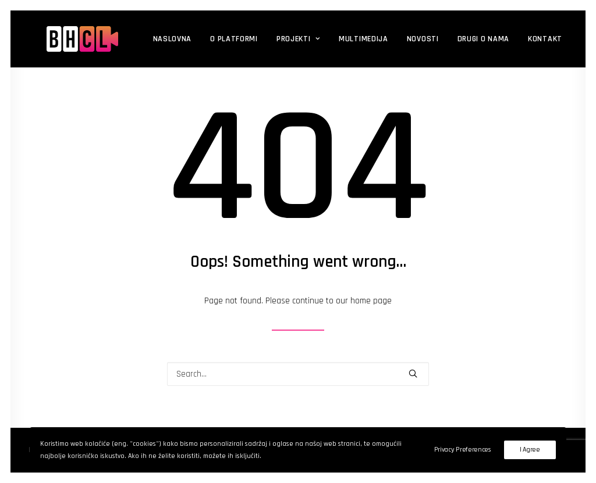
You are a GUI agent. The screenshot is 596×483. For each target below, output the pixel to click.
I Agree (530, 449)
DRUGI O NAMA (457, 39)
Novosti (397, 39)
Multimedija (337, 39)
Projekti (272, 39)
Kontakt (519, 39)
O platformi (208, 39)
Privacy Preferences (462, 449)
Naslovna (146, 39)
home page (371, 300)
